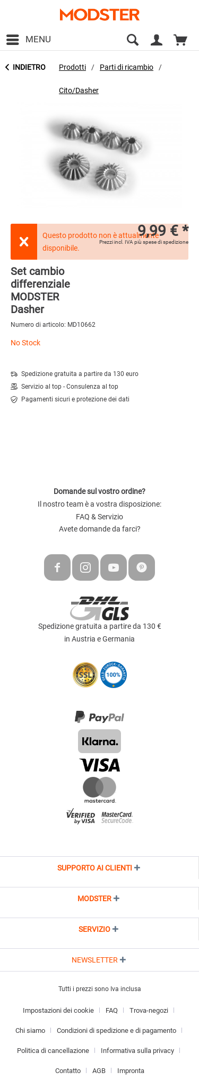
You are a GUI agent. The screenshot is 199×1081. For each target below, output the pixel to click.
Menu (28, 37)
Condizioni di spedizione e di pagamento (116, 1030)
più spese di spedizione (161, 242)
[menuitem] (28, 39)
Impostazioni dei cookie (58, 1010)
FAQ (112, 1010)
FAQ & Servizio (99, 516)
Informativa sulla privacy (137, 1051)
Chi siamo (30, 1030)
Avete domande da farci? (100, 529)
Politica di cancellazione (53, 1051)
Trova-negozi (148, 1010)
